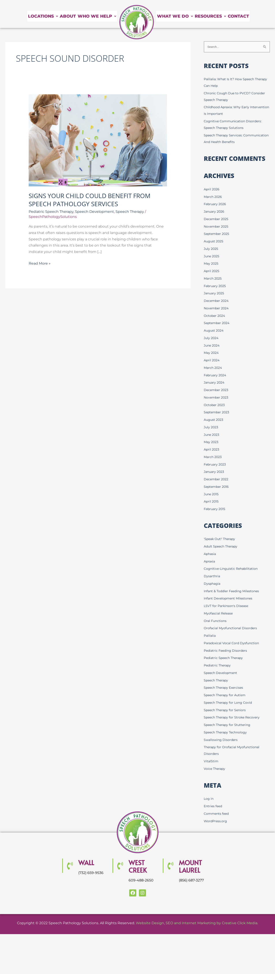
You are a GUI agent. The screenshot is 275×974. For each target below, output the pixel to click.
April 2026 (212, 189)
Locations (25, 16)
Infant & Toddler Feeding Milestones (233, 591)
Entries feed (213, 806)
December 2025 (217, 219)
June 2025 (212, 256)
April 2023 (212, 450)
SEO (169, 923)
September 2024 (218, 323)
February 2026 (216, 204)
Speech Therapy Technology (227, 733)
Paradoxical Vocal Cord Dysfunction (233, 643)
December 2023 (217, 390)
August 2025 (214, 241)
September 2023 (217, 412)
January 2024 (215, 383)
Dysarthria (212, 576)
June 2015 (212, 494)
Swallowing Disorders (221, 740)
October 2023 (215, 405)
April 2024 (212, 360)
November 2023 (217, 398)
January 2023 (215, 472)
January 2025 (215, 293)
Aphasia (210, 554)
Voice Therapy (215, 769)
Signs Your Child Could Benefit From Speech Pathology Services (89, 199)
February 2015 (215, 509)
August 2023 (214, 420)
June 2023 (212, 435)
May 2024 (212, 353)
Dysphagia (212, 584)
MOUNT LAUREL (192, 866)
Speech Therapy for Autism (226, 695)
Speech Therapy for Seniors (226, 710)
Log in (209, 799)
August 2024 (214, 331)
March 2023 (213, 457)
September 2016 (217, 487)
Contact (173, 21)
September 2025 (217, 234)
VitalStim (211, 761)
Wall (87, 862)
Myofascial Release (219, 614)
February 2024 (216, 375)
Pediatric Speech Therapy (51, 212)
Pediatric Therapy (218, 666)
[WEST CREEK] (119, 866)
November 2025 (217, 227)
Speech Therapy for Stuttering (228, 725)
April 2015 (211, 502)
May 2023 (211, 442)
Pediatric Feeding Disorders (226, 651)
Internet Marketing (199, 923)
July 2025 (211, 249)
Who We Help (93, 16)
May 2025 (211, 264)
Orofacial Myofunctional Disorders (231, 629)
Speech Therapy (130, 212)
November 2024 (217, 308)
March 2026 (213, 197)
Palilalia (210, 636)
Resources (227, 10)
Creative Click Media (239, 923)
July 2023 (211, 427)
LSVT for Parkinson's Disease (227, 606)
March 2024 (213, 368)
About (57, 16)
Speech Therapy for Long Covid (229, 703)
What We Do (181, 10)
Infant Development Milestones (229, 599)
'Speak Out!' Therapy (221, 539)
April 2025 (212, 271)
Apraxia (210, 562)
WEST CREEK (139, 866)
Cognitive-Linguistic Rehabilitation (232, 569)
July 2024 (212, 338)
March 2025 (213, 279)
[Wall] (69, 866)
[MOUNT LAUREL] (170, 866)
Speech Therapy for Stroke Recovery (233, 718)
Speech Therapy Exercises (225, 688)
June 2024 (212, 346)
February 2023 (216, 465)
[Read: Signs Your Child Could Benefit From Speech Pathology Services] (98, 140)
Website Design (150, 923)
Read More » (40, 262)
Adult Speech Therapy (222, 547)
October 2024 (215, 316)
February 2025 (216, 286)
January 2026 (215, 212)
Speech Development (94, 212)
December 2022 (217, 479)
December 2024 (217, 301)
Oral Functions (216, 621)
